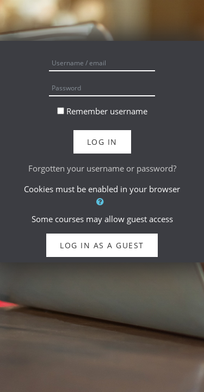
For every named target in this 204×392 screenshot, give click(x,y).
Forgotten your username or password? (102, 168)
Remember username (106, 111)
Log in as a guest (102, 245)
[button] (102, 202)
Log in (102, 142)
